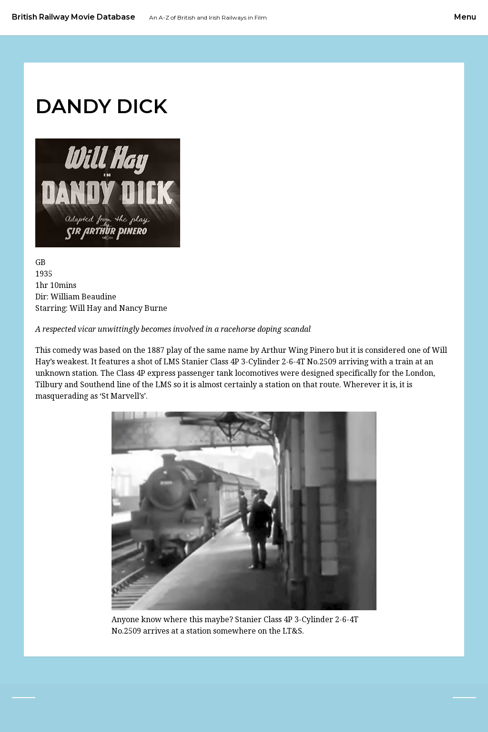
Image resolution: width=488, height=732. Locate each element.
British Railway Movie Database (73, 17)
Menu (465, 16)
